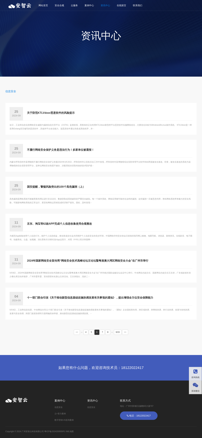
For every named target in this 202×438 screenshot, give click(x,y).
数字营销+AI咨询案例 (64, 420)
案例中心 (89, 5)
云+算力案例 (60, 413)
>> (125, 332)
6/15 (118, 332)
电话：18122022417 (139, 415)
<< (77, 332)
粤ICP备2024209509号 (54, 431)
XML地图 (69, 431)
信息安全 (10, 91)
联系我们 (137, 5)
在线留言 (121, 5)
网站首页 (43, 5)
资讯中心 (105, 5)
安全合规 (59, 5)
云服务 (74, 5)
